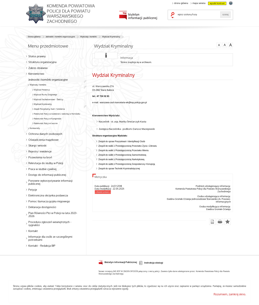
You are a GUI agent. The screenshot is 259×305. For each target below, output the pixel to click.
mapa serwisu (198, 3)
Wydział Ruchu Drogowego (45, 94)
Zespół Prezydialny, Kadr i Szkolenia (49, 109)
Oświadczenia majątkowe (43, 139)
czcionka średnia (224, 45)
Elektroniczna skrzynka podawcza (48, 195)
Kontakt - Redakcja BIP (41, 245)
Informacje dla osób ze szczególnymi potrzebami (50, 238)
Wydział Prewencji (42, 90)
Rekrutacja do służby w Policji (45, 163)
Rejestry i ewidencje (40, 151)
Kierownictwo (36, 73)
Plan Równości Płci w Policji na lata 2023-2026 (52, 214)
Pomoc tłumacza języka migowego (49, 201)
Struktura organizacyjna (42, 62)
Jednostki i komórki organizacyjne (60, 36)
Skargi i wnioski (37, 145)
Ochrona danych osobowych (45, 133)
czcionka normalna (219, 44)
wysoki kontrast (217, 3)
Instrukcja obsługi (151, 263)
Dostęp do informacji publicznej (47, 174)
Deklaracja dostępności (42, 207)
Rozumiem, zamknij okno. (230, 294)
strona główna (180, 3)
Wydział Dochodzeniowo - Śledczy (48, 99)
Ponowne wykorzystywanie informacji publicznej (50, 182)
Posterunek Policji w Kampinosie (47, 118)
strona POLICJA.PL (230, 3)
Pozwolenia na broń (40, 157)
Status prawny (37, 56)
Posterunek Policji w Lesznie (46, 123)
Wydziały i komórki (88, 36)
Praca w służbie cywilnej (42, 169)
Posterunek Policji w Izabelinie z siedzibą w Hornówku (57, 114)
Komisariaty (35, 128)
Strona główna (34, 36)
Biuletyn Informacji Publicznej (118, 261)
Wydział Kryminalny (111, 36)
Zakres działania (37, 67)
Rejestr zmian (103, 192)
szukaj (173, 15)
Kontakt (33, 230)
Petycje (32, 189)
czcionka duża (230, 45)
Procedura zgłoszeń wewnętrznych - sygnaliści (49, 223)
